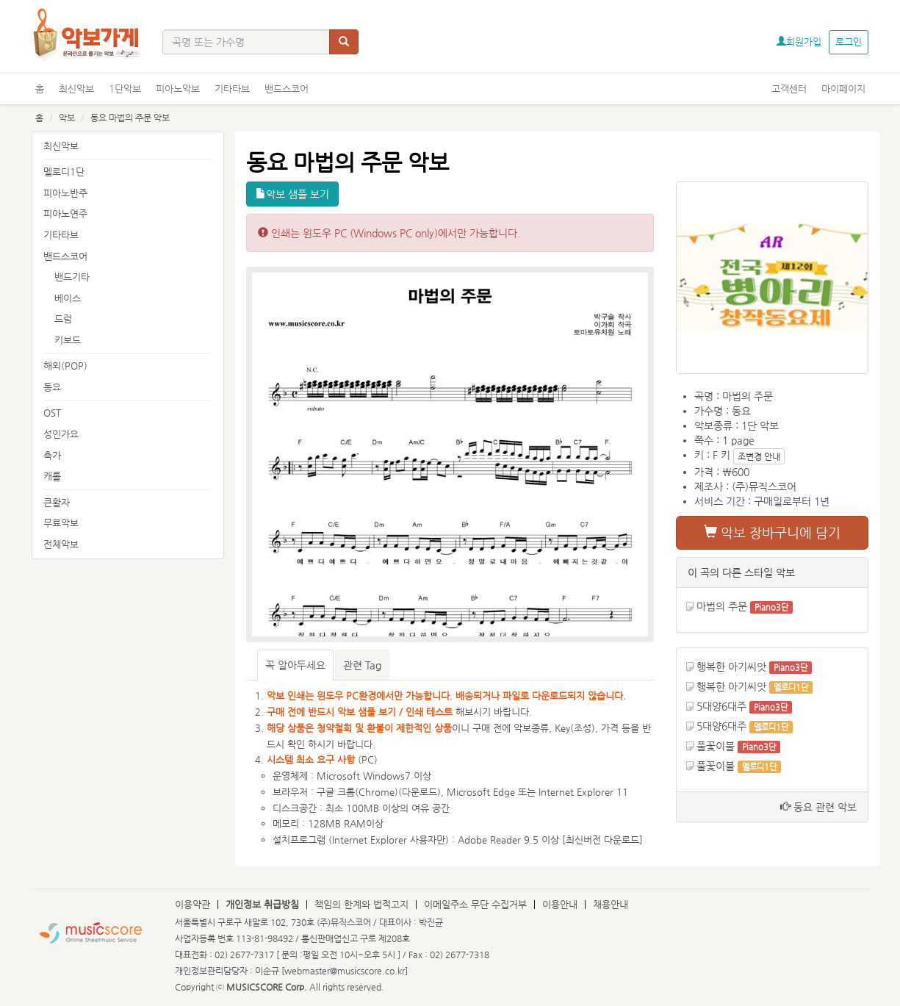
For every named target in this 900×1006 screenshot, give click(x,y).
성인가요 (61, 433)
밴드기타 (72, 276)
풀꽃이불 (715, 746)
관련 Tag (362, 665)
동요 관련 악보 (818, 807)
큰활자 (56, 502)
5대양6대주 (721, 706)
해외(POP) (65, 365)
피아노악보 (178, 88)
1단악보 (125, 88)
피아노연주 (65, 213)
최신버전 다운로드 (602, 839)
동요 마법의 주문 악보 (130, 117)
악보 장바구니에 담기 (772, 532)
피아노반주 (65, 192)
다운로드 (419, 791)
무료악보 (61, 522)
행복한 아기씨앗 (731, 666)
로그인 (848, 41)
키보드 (67, 339)
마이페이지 (843, 88)
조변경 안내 (759, 456)
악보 (67, 117)
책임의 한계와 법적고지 (361, 904)
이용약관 (192, 904)
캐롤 (52, 475)
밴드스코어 (286, 88)
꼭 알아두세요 (295, 665)
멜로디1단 (63, 171)
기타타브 (232, 88)
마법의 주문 (721, 606)
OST (52, 412)
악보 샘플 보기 (292, 194)
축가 (52, 455)
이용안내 (559, 904)
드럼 (63, 318)
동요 (52, 386)
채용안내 (610, 904)
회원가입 (799, 41)
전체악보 (61, 544)
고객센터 (789, 88)
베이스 (67, 297)
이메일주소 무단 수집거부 (475, 904)
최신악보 (76, 88)
